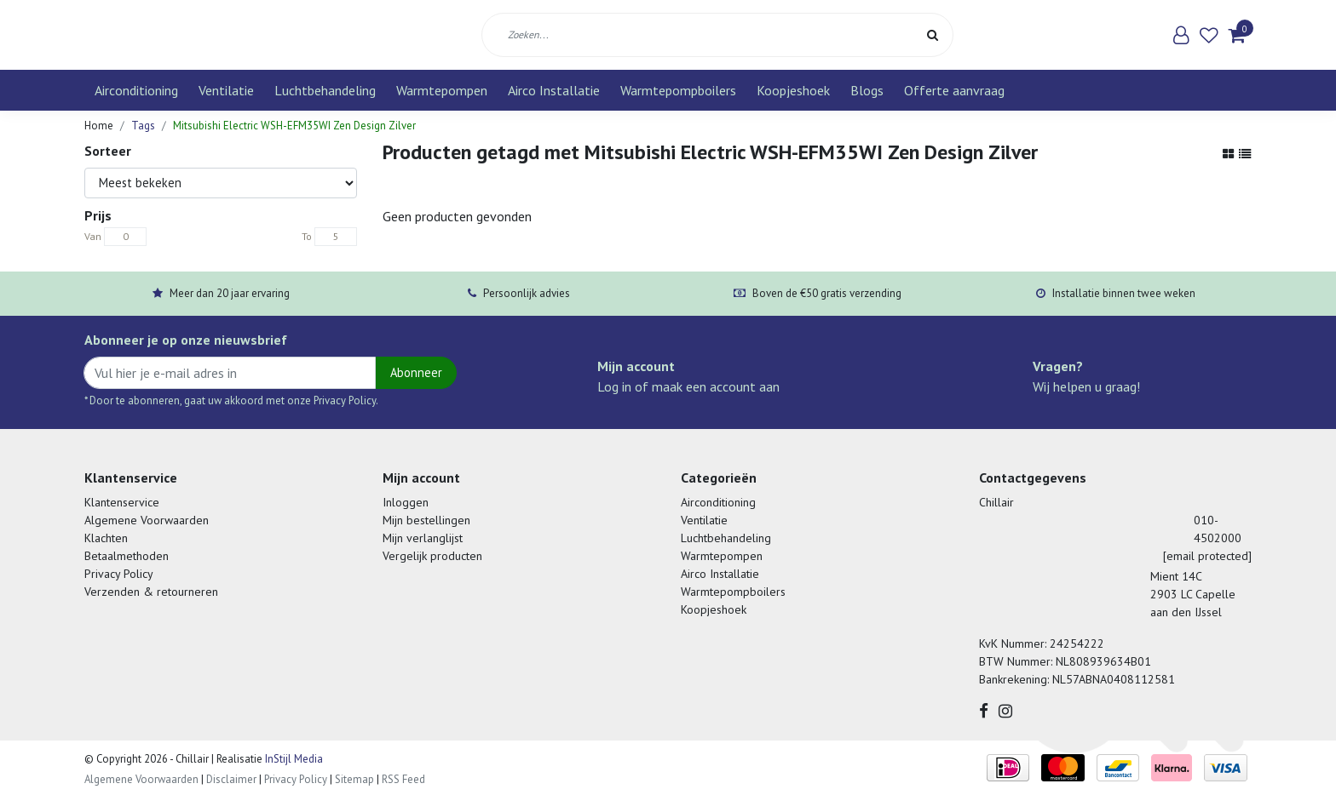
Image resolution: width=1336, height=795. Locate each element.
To (307, 236)
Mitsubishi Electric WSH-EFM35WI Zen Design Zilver (294, 125)
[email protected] (1207, 555)
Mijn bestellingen (426, 520)
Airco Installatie (554, 90)
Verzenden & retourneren (151, 591)
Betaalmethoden (126, 555)
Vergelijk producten (432, 555)
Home (98, 125)
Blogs (867, 90)
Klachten (106, 538)
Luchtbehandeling (325, 90)
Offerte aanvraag (954, 90)
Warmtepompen (441, 90)
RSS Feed (403, 779)
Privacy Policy (118, 573)
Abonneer (416, 372)
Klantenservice (121, 502)
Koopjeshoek (793, 90)
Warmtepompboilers (678, 90)
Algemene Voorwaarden (146, 520)
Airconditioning (136, 90)
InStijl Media (292, 759)
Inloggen (406, 502)
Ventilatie (226, 90)
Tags (143, 125)
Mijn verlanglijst (423, 538)
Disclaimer (231, 779)
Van (92, 236)
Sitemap (354, 779)
